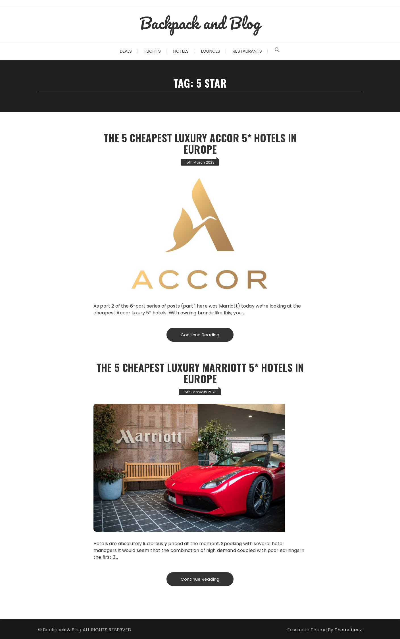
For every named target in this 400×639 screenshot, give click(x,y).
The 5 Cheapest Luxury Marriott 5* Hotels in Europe (200, 373)
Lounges (210, 51)
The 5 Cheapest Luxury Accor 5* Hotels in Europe (200, 143)
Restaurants (247, 51)
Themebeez (348, 629)
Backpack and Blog (200, 23)
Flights (153, 51)
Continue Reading (200, 335)
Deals (126, 51)
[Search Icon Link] (277, 51)
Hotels (181, 51)
